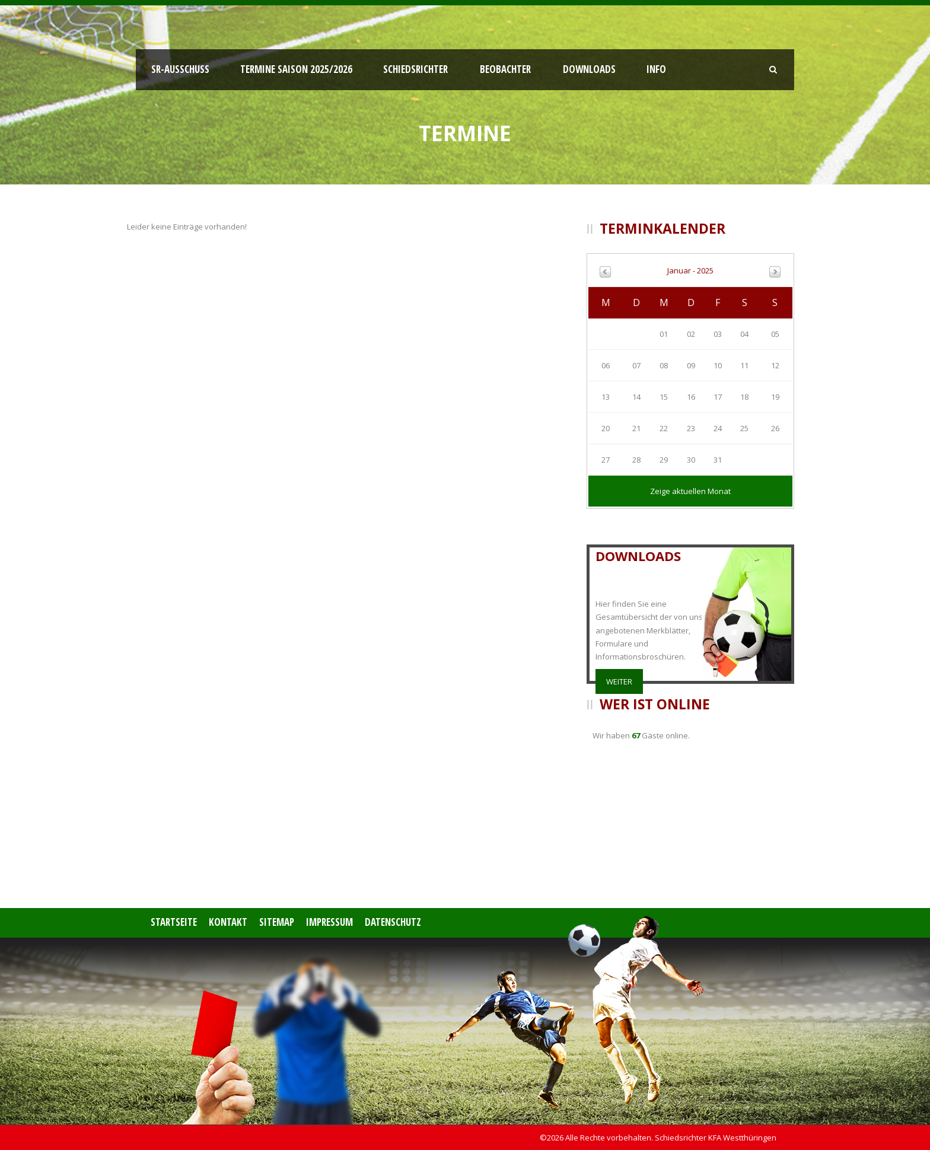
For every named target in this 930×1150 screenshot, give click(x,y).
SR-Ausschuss (180, 69)
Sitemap (276, 922)
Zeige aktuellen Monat (690, 491)
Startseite (174, 922)
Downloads (589, 69)
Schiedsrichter (415, 69)
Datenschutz (393, 922)
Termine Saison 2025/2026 (296, 69)
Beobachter (505, 69)
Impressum (329, 922)
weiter (619, 681)
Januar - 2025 (690, 270)
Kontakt (228, 922)
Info (656, 69)
